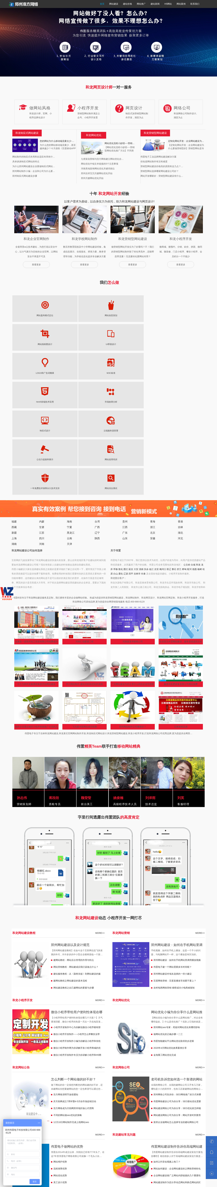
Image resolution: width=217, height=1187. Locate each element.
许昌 (50, 1080)
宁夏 (69, 383)
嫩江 (126, 1104)
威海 (108, 1094)
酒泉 (14, 1118)
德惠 (194, 425)
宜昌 (102, 1084)
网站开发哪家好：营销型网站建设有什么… (161, 176)
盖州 (52, 1104)
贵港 (55, 1113)
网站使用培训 (136, 344)
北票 (14, 1104)
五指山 (42, 1123)
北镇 (59, 1104)
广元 (41, 1084)
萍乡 (176, 1108)
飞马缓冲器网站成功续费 (84, 582)
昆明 (28, 1099)
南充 (173, 1080)
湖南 (14, 400)
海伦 (88, 1104)
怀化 (102, 1089)
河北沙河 (27, 1094)
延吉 (131, 425)
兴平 (176, 1094)
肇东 (95, 1104)
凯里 (162, 1118)
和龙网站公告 (21, 923)
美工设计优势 (60, 1038)
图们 (125, 425)
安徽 (152, 394)
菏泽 (70, 1094)
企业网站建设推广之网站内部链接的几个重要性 (177, 1031)
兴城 (191, 1099)
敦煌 (162, 1113)
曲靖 (75, 1099)
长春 (143, 429)
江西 (125, 383)
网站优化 (96, 135)
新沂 (28, 1089)
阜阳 (153, 1080)
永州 (108, 1089)
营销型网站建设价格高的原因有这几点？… (161, 166)
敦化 (120, 425)
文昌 (90, 1123)
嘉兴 (99, 1108)
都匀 (155, 1118)
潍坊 (129, 1094)
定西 (189, 1113)
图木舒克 (32, 1108)
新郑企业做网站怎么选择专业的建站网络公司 (175, 978)
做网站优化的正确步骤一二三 (168, 890)
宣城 (104, 1080)
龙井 (158, 1099)
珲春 (115, 425)
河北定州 (16, 1094)
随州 (61, 1084)
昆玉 (169, 1104)
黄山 (97, 1080)
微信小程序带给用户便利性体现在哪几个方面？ (76, 868)
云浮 (142, 1084)
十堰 (108, 1084)
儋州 (50, 1123)
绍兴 (86, 1108)
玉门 (169, 1113)
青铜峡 (91, 1113)
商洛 (182, 1094)
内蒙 (41, 377)
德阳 (34, 1084)
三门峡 (42, 1080)
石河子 (51, 1108)
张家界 (130, 1089)
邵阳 (151, 1089)
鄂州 (88, 1084)
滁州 (140, 1080)
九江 (182, 1108)
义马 (84, 1080)
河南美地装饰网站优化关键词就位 (98, 168)
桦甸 (184, 425)
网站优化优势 (60, 1031)
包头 (124, 1123)
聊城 (64, 1094)
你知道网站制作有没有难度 (153, 161)
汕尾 (176, 1084)
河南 (41, 400)
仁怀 (182, 1118)
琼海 (97, 1123)
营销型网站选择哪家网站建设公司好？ (159, 171)
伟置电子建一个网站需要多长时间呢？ (172, 823)
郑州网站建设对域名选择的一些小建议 (172, 829)
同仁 (122, 1118)
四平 (131, 429)
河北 (180, 394)
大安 (136, 425)
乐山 (193, 1080)
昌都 (61, 1118)
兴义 (176, 1118)
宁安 (147, 1104)
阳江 (129, 1084)
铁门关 (194, 1104)
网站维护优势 (60, 1017)
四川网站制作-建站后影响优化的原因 (84, 540)
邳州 (21, 1089)
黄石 (115, 1084)
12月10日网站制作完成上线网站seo (71, 978)
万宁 (84, 1123)
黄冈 (68, 1084)
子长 (149, 1094)
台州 (126, 1108)
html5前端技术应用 (191, 315)
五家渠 (22, 1108)
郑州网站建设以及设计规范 (70, 801)
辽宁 (97, 388)
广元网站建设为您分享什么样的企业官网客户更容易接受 (132, 541)
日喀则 (69, 1118)
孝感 (75, 1084)
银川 (135, 1113)
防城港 (62, 1113)
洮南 (141, 425)
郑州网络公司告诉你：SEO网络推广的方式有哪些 (177, 951)
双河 (187, 1104)
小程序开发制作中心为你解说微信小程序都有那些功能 (77, 884)
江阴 (41, 1089)
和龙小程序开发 (22, 856)
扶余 (146, 425)
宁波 (113, 1108)
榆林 (196, 1094)
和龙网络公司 (121, 923)
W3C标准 (163, 315)
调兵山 (29, 1104)
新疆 (14, 388)
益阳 (122, 1089)
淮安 (75, 1089)
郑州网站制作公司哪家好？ (132, 582)
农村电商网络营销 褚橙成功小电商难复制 (174, 843)
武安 (43, 1094)
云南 (69, 394)
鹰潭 (147, 1108)
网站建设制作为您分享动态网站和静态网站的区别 (177, 1039)
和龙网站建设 (19, 1067)
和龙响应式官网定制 (94, 1067)
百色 (41, 1113)
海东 (129, 1118)
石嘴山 (127, 1113)
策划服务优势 (60, 1045)
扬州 (61, 1089)
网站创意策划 (53, 315)
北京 (152, 388)
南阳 (77, 1080)
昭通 (55, 1099)
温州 (106, 1108)
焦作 (21, 1080)
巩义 (57, 1080)
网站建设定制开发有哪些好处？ (169, 1045)
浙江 (152, 383)
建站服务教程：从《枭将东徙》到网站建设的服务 (77, 830)
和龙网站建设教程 (23, 789)
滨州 (77, 1094)
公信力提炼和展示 (108, 344)
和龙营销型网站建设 (38, 1067)
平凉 (21, 1118)
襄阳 (95, 1084)
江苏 (41, 388)
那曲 (34, 1118)
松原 (102, 1099)
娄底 (95, 1089)
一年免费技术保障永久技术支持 (163, 344)
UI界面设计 (108, 315)
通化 (120, 429)
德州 (84, 1094)
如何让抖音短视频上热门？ (166, 1017)
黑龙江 (71, 388)
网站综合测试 (191, 344)
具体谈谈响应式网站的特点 (25, 161)
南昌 (169, 1108)
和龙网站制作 (57, 1067)
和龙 (198, 420)
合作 (149, 1113)
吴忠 (120, 1113)
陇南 (182, 1113)
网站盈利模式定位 (25, 315)
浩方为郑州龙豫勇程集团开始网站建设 (36, 540)
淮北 (160, 1080)
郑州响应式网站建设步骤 (24, 176)
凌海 (66, 1104)
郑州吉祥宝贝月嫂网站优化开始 (96, 173)
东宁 (133, 1104)
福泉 (149, 1118)
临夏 (155, 1113)
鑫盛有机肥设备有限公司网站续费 (181, 540)
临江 (151, 425)
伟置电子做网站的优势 (67, 1002)
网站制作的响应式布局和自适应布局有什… (33, 156)
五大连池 (110, 1104)
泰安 (115, 1094)
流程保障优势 (60, 1024)
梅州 (182, 1084)
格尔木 (107, 1118)
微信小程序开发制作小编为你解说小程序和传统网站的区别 (77, 898)
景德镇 (161, 1108)
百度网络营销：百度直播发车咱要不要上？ (174, 836)
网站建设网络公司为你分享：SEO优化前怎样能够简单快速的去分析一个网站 (177, 965)
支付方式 (179, 1162)
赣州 (189, 1108)
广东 (125, 388)
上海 (14, 394)
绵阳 (187, 1080)
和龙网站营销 (121, 789)
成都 (14, 1084)
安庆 (117, 1080)
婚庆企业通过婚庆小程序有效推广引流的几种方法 (36, 583)
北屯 (14, 1108)
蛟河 (189, 425)
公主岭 (186, 420)
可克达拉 (178, 1104)
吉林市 (137, 429)
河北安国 (195, 1089)
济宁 (122, 1094)
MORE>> (100, 789)
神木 (142, 1094)
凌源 (198, 1099)
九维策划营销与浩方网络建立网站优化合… (102, 159)
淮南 (146, 1080)
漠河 (82, 1104)
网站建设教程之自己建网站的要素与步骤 (73, 843)
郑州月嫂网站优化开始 (92, 178)
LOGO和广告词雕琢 (136, 315)
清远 (169, 1084)
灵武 (99, 1113)
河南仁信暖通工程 (85, 497)
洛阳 (64, 1080)
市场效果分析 (26, 344)
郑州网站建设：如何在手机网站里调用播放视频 (176, 801)
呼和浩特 (133, 1123)
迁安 (50, 1094)
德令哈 (98, 1118)
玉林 (48, 1113)
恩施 (55, 1084)
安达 (102, 1104)
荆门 (81, 1084)
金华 (79, 1108)
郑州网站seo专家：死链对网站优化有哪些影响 (176, 883)
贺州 (34, 1113)
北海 (70, 1113)
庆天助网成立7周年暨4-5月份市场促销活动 (74, 957)
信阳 (70, 1080)
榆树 (199, 425)
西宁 (135, 1118)
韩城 (162, 1094)
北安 (120, 1104)
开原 (21, 1104)
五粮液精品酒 (180, 582)
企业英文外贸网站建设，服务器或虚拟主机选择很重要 (180, 498)
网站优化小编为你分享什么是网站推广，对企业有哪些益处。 (176, 868)
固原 (113, 1113)
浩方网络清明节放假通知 (65, 950)
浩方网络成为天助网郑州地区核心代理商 (73, 964)
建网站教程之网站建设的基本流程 (70, 836)
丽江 (48, 1099)
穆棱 (140, 1104)
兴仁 (169, 1118)
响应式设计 (53, 344)
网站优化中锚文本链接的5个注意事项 (99, 163)
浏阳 (88, 1089)
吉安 (156, 425)
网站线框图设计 (81, 315)
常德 (138, 1089)
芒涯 (90, 1118)
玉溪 (68, 1099)
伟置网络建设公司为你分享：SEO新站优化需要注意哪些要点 (177, 958)
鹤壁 (34, 1080)
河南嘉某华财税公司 (133, 497)
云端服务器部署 (81, 344)
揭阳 (135, 1084)
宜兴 (34, 1089)
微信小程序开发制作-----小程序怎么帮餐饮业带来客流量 (76, 891)
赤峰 (111, 1123)
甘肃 (41, 383)
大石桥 (44, 1104)
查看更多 (36, 264)
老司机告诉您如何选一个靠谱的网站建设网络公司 (176, 935)
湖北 (180, 388)
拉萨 (55, 1118)
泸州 (28, 1084)
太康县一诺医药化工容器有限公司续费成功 (36, 497)
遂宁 (21, 1084)
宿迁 (48, 1089)
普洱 (41, 1099)
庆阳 (196, 1113)
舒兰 (179, 425)
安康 (189, 1094)
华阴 (155, 1094)
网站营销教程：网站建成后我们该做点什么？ (75, 823)
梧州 (77, 1113)
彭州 (180, 1080)
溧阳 (14, 1089)
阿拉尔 (42, 1108)
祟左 (14, 1113)
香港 (180, 377)
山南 (41, 1118)
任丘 (171, 1089)
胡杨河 (161, 1104)
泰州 (55, 1089)
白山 (115, 429)
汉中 (14, 1099)
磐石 (174, 425)
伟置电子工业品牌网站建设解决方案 (158, 156)
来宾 (21, 1113)
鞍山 (178, 1099)
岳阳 (144, 1089)
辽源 (125, 429)
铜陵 (111, 1080)
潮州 (155, 1084)
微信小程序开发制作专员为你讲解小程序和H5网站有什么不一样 (77, 912)
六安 (133, 1080)
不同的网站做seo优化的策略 (67, 971)
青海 (152, 377)
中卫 (106, 1113)
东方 (77, 1123)
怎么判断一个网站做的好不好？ (73, 935)
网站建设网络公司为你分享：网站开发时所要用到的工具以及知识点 (177, 972)
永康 (66, 1108)
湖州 (93, 1108)
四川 (41, 394)
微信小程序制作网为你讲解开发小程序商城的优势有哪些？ (77, 905)
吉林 (180, 383)
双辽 (169, 425)
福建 (14, 377)
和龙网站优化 (121, 856)
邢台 (164, 1089)
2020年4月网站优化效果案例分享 (170, 904)
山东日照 (99, 1094)
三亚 (64, 1123)
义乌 (73, 1108)
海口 (70, 1123)
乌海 (117, 1123)
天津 (69, 400)
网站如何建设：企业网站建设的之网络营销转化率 (177, 1025)
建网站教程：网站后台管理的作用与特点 (73, 816)
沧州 (178, 1089)
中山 (162, 1084)
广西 (97, 383)
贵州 (125, 377)
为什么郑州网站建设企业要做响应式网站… (33, 166)
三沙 (57, 1123)
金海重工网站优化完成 (164, 911)
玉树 (115, 1118)
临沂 (90, 1094)
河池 (28, 1113)
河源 (149, 1084)
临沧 (34, 1099)
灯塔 (37, 1104)
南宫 (37, 1094)
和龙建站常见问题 (124, 990)
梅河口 (162, 425)
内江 (200, 1080)
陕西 (97, 394)
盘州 (196, 1118)
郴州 (115, 1089)
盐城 (68, 1089)
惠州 (189, 1084)
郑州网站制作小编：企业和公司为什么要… (33, 171)
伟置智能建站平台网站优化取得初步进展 (173, 897)
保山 (61, 1099)
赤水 (189, 1118)
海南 (69, 377)
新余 (153, 1108)
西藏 (14, 383)
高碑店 (186, 1089)
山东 (125, 394)
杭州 (120, 1108)
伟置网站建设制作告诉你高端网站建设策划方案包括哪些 (176, 1003)
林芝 (48, 1118)
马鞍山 (125, 1080)
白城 (193, 420)
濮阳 (28, 1080)
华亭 (176, 1113)
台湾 (97, 377)
